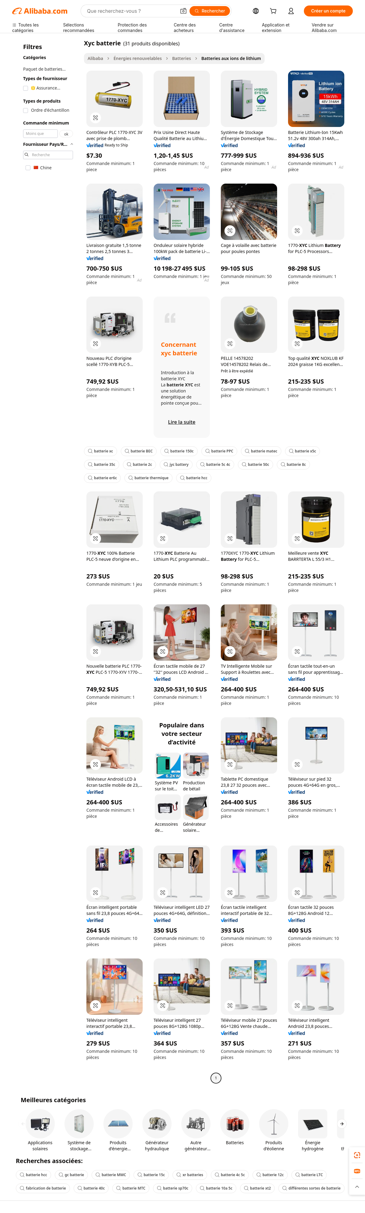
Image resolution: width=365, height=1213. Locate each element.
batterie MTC (130, 1188)
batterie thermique (148, 477)
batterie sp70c (172, 1188)
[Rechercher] (209, 11)
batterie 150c (179, 451)
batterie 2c (139, 464)
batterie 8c (293, 464)
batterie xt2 (257, 1188)
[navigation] (46, 561)
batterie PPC (219, 451)
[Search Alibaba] (131, 11)
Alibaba (95, 58)
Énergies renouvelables (137, 58)
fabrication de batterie (43, 1188)
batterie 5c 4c (215, 464)
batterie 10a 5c (216, 1188)
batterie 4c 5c (230, 1174)
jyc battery (176, 464)
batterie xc (100, 451)
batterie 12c (270, 1174)
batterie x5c (302, 451)
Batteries (181, 58)
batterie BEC (139, 451)
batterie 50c (255, 464)
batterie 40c (91, 1188)
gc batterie (71, 1174)
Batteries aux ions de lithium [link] (231, 58)
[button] (183, 11)
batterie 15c (151, 1174)
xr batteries (189, 1174)
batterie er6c (102, 477)
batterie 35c (101, 464)
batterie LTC (309, 1174)
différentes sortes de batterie (311, 1188)
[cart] (274, 11)
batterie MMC (111, 1174)
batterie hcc (193, 477)
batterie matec (261, 451)
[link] (357, 1155)
